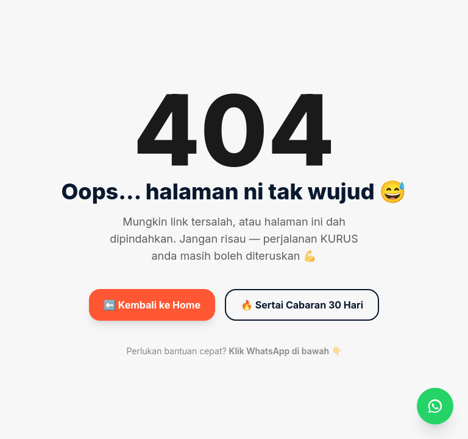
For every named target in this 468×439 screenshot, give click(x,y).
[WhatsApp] (435, 406)
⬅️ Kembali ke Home (152, 305)
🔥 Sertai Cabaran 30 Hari (302, 305)
